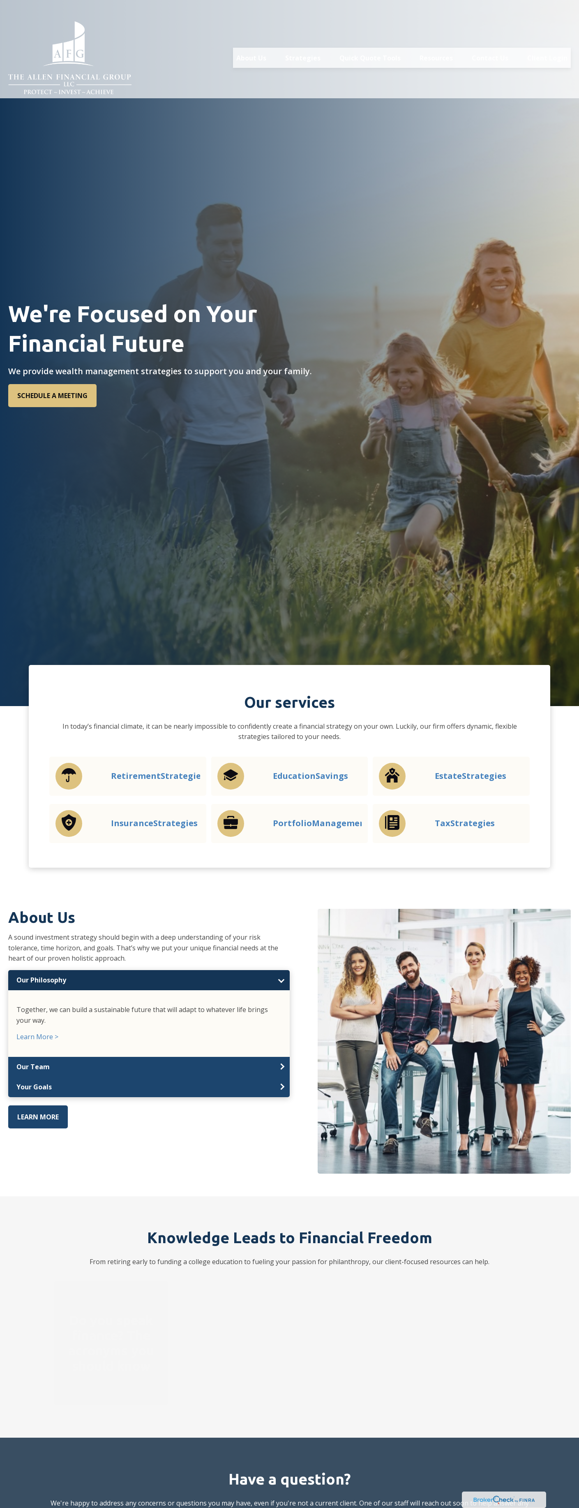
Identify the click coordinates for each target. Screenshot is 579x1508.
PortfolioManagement (321, 823)
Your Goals (34, 1086)
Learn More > (37, 1036)
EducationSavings (310, 775)
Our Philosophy (41, 979)
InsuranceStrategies (154, 823)
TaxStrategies (465, 823)
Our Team (33, 1066)
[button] (251, 40)
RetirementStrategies (158, 775)
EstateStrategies (470, 775)
